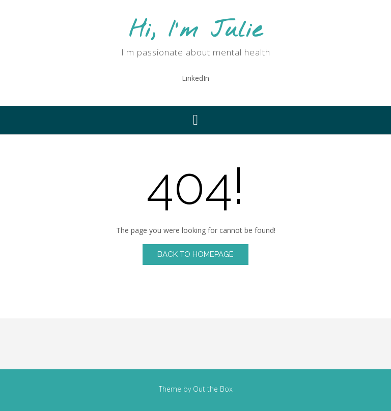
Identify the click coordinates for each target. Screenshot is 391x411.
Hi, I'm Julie (195, 31)
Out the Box (213, 389)
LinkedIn (195, 78)
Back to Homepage (195, 254)
